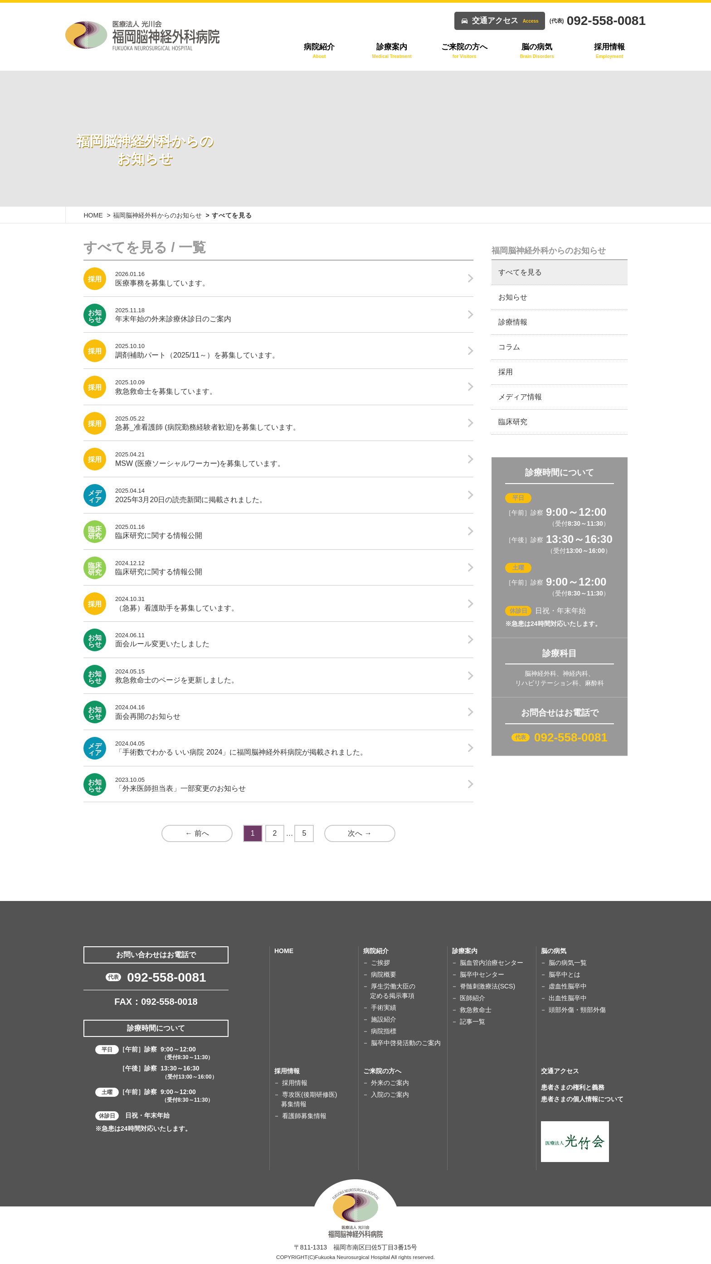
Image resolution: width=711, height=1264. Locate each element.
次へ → (359, 833)
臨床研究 (512, 422)
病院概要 (383, 974)
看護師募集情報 (304, 1115)
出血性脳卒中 (568, 998)
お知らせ (512, 297)
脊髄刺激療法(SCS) (487, 986)
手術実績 (383, 1007)
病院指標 (383, 1031)
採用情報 (294, 1082)
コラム (509, 347)
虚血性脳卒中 (568, 986)
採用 (505, 372)
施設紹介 (383, 1019)
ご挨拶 (380, 962)
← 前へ (197, 833)
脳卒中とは (564, 974)
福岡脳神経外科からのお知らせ (157, 215)
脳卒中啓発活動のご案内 (406, 1042)
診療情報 (512, 322)
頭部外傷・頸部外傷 (577, 1009)
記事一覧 (472, 1021)
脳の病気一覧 (568, 962)
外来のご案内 (390, 1082)
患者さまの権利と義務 (572, 1087)
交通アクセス (505, 20)
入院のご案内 (390, 1094)
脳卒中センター (482, 974)
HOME (93, 215)
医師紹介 (472, 998)
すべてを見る (520, 272)
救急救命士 (476, 1009)
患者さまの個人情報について (582, 1099)
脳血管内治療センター (491, 962)
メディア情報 (520, 397)
